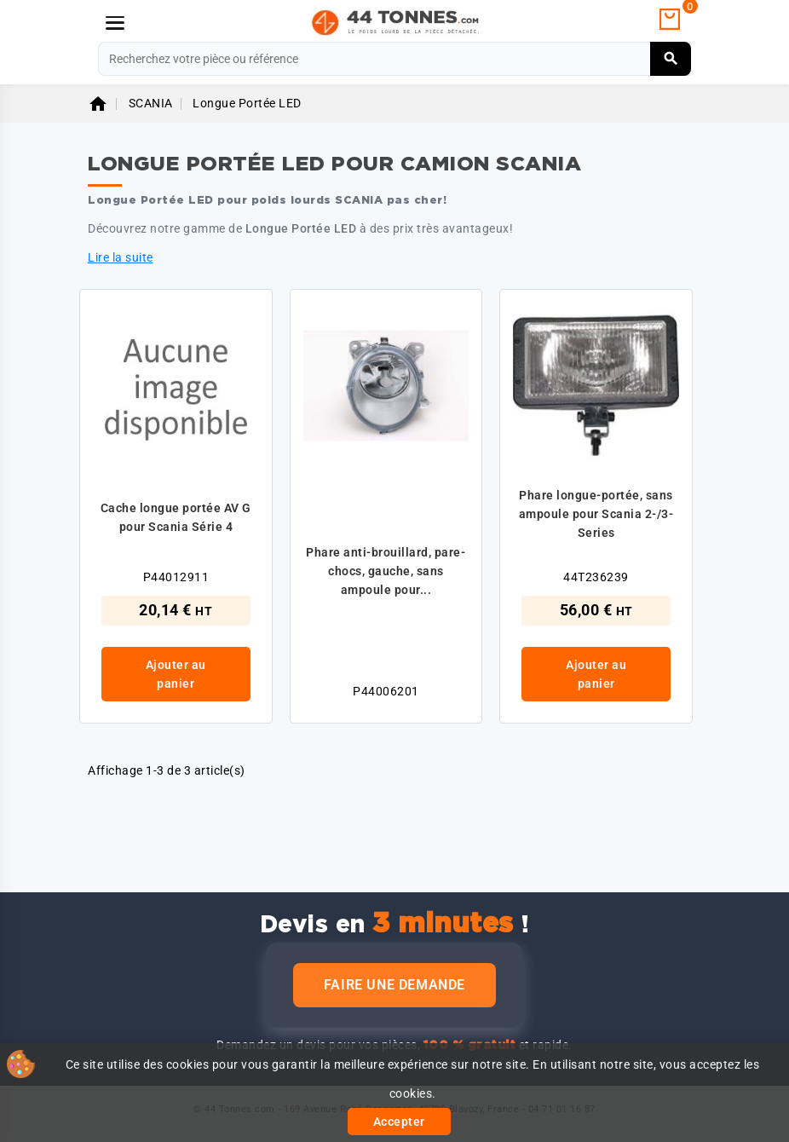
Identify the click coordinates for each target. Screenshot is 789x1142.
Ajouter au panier (176, 674)
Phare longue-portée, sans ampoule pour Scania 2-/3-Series (596, 513)
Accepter (399, 1121)
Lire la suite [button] (120, 257)
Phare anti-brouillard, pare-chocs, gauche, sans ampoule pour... (385, 571)
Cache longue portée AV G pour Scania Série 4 (176, 517)
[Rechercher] (394, 59)
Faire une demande (394, 985)
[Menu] (115, 23)
